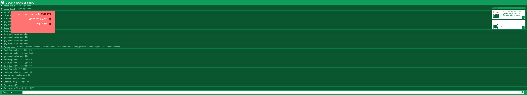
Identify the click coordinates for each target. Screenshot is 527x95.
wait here (44, 23)
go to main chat (40, 19)
